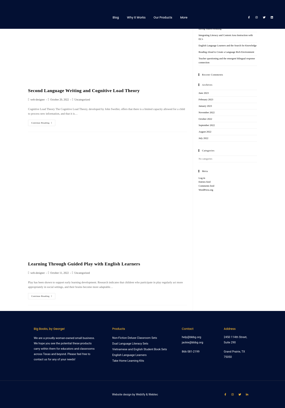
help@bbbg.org (191, 337)
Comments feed (206, 185)
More (184, 17)
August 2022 (205, 131)
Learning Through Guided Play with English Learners (84, 263)
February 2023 (206, 99)
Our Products (163, 17)
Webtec (153, 394)
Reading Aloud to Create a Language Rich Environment (226, 52)
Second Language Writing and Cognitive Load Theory (84, 90)
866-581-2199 (191, 351)
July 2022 (203, 138)
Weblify (140, 394)
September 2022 (207, 125)
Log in (202, 178)
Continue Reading (43, 122)
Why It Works (136, 17)
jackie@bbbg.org (192, 342)
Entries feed (204, 181)
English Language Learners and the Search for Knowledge (228, 45)
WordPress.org (206, 189)
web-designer (37, 99)
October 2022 (205, 118)
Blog (116, 17)
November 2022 (207, 112)
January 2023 (205, 105)
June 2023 (204, 93)
